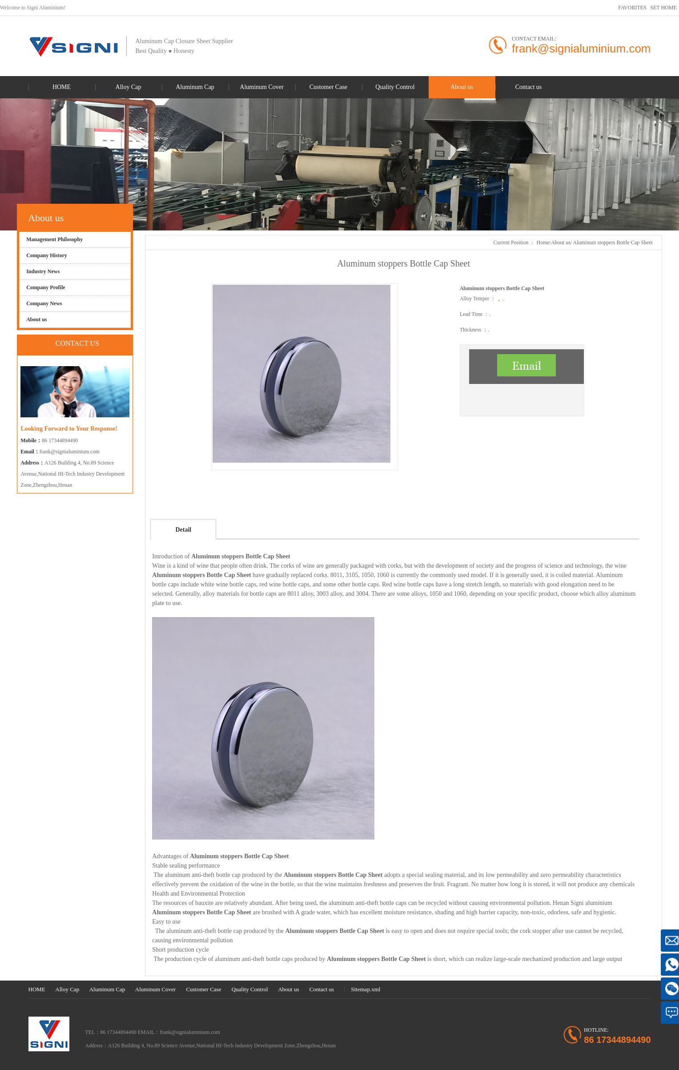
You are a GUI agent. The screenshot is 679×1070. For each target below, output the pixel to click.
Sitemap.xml (365, 989)
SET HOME (663, 7)
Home (542, 242)
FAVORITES (632, 7)
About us (561, 242)
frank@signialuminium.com (70, 451)
